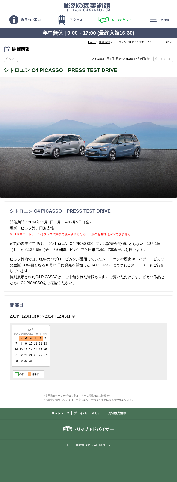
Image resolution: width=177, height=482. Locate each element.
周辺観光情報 (117, 413)
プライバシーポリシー (89, 413)
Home (92, 42)
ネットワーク (60, 413)
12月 (30, 330)
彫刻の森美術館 (87, 7)
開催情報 (104, 42)
